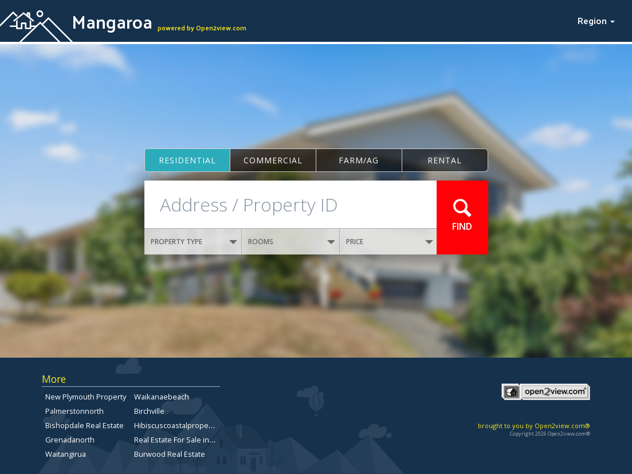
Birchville (149, 411)
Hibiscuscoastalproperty (175, 425)
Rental (444, 160)
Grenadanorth (70, 439)
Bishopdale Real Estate (84, 425)
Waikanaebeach (161, 396)
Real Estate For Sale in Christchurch (194, 439)
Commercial (273, 160)
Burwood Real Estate (169, 454)
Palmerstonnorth (74, 411)
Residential (187, 160)
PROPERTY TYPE (194, 241)
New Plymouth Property (85, 396)
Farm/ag (359, 160)
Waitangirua (65, 454)
